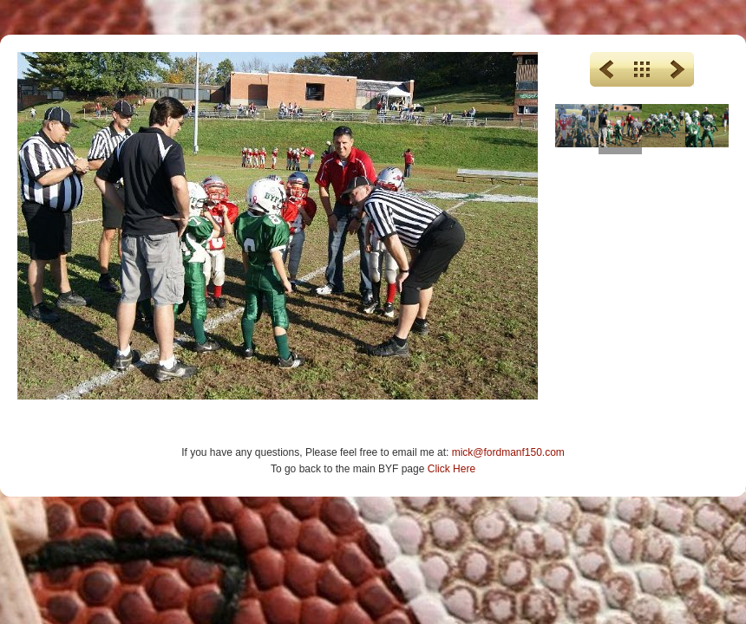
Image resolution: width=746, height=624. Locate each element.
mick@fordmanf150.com (508, 452)
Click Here (451, 469)
